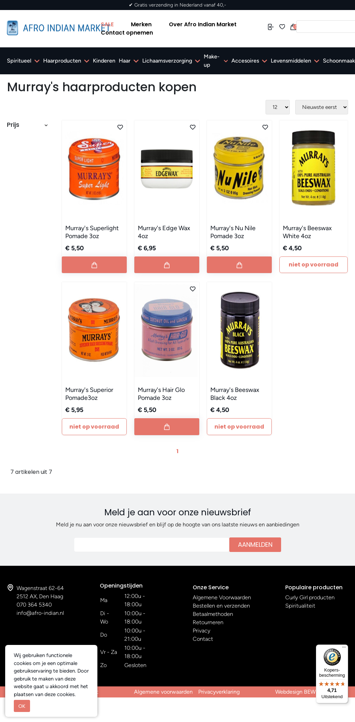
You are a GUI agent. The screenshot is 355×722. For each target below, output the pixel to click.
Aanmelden (255, 544)
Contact (203, 639)
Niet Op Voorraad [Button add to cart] (313, 265)
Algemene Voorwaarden (222, 597)
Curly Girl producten (310, 597)
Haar (125, 60)
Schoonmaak (339, 60)
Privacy (201, 630)
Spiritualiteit (300, 605)
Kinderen (104, 60)
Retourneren (208, 622)
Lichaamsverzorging (167, 60)
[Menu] (344, 649)
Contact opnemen (127, 33)
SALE (107, 24)
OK (22, 706)
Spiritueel (19, 60)
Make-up (212, 60)
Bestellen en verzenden (221, 605)
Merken (141, 24)
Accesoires (245, 60)
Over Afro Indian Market (203, 24)
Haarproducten (62, 60)
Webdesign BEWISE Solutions (311, 691)
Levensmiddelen (291, 60)
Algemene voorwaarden (163, 691)
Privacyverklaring (219, 691)
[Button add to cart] (94, 264)
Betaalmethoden (213, 614)
